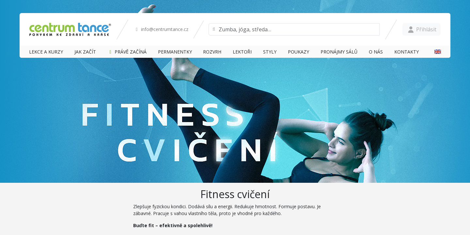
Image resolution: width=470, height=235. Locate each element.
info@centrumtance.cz (161, 29)
